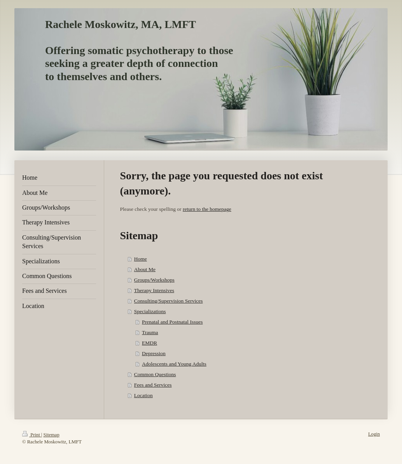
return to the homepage (207, 209)
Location (143, 395)
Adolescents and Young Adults (174, 364)
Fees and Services (153, 385)
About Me (145, 269)
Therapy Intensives (154, 290)
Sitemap (51, 435)
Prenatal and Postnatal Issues (172, 322)
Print (31, 435)
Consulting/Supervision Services (168, 301)
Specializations (150, 311)
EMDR (149, 343)
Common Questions (155, 374)
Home (140, 259)
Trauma (150, 332)
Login (374, 434)
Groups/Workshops (154, 280)
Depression (154, 353)
